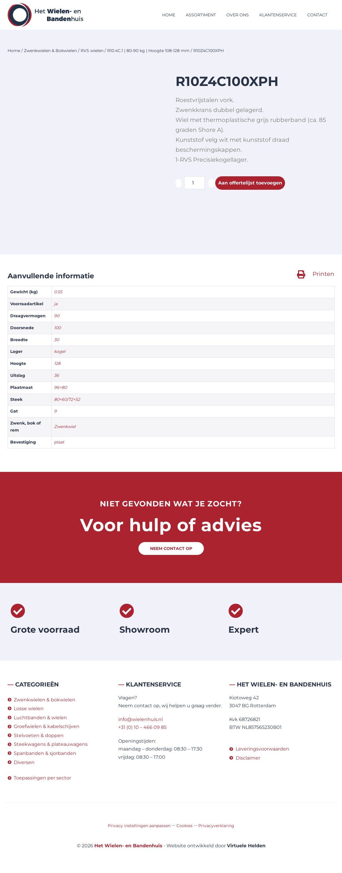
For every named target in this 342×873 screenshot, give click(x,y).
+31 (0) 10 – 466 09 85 (142, 727)
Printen (323, 273)
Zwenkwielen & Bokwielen (50, 50)
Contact (317, 15)
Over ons (237, 15)
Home (168, 15)
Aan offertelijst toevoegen (250, 183)
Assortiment (201, 15)
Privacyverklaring (216, 825)
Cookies (184, 825)
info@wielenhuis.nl (140, 719)
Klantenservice (278, 15)
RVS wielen (92, 50)
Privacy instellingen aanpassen (139, 825)
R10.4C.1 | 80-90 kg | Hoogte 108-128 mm (148, 50)
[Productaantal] (194, 182)
